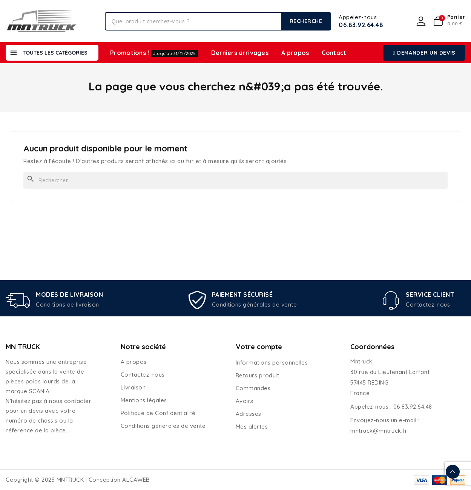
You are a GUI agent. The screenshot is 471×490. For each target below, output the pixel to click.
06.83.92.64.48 (361, 25)
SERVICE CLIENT (430, 294)
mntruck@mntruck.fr (378, 430)
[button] (424, 53)
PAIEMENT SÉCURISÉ (242, 294)
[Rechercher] (235, 180)
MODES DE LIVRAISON (69, 294)
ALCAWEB (136, 479)
